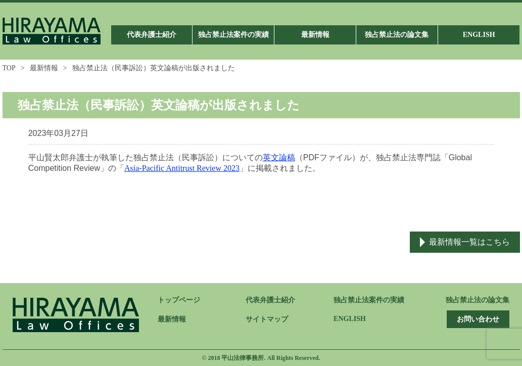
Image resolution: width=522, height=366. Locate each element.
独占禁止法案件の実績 (369, 300)
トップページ (179, 300)
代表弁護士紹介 (270, 300)
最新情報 (44, 68)
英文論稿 (279, 157)
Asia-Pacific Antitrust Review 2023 (182, 168)
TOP (9, 68)
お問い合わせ (478, 319)
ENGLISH (350, 319)
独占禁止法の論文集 (477, 300)
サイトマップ (267, 319)
